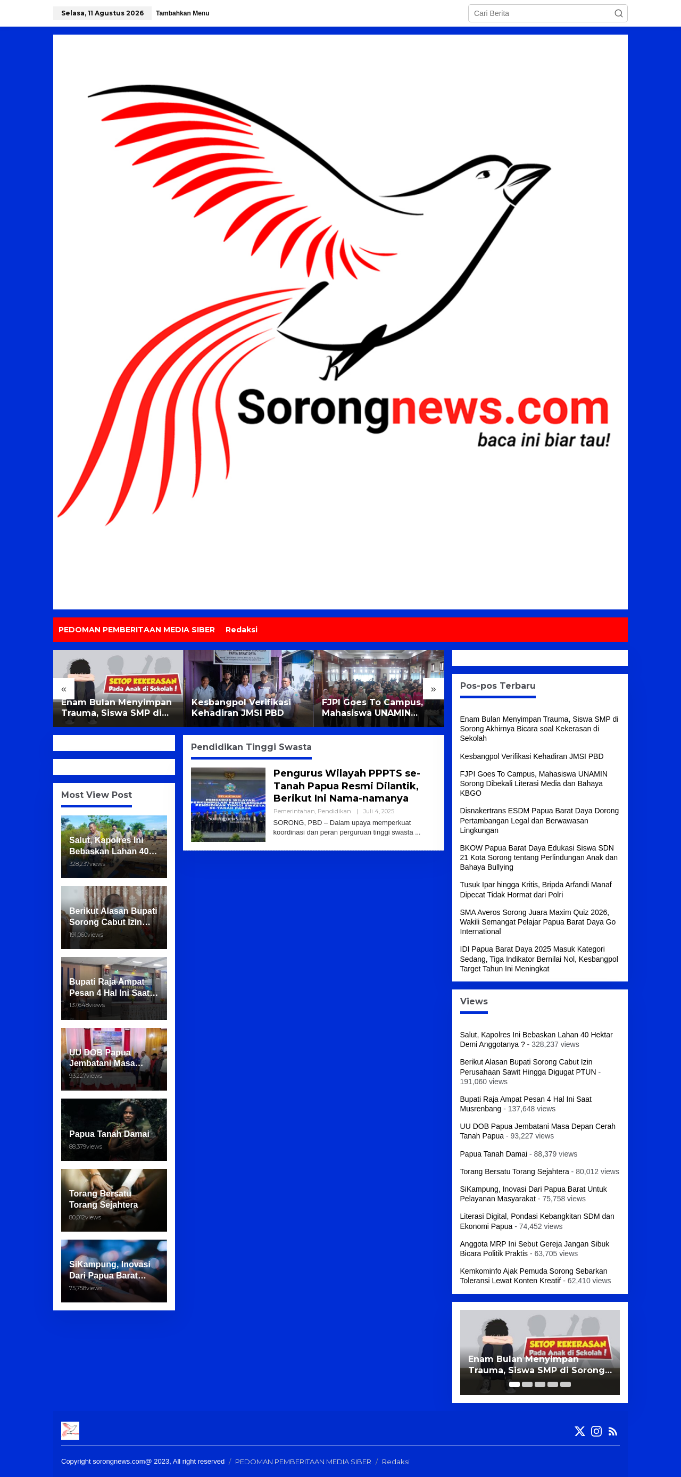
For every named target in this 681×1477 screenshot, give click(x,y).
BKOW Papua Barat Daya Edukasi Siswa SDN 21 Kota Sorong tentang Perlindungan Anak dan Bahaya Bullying (539, 857)
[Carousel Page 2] (527, 1384)
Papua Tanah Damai (494, 1154)
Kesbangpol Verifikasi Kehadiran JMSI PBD (241, 708)
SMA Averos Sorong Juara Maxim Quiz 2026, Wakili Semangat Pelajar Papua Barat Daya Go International (538, 922)
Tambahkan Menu (182, 13)
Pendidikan (334, 811)
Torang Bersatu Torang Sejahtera (514, 1171)
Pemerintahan (294, 811)
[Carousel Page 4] (552, 1384)
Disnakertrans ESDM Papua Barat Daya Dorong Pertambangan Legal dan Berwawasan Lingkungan (539, 820)
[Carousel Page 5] (565, 1384)
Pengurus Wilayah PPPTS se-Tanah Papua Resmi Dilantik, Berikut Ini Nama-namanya (346, 786)
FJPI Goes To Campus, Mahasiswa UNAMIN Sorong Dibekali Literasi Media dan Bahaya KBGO (376, 708)
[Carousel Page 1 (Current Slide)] (514, 1384)
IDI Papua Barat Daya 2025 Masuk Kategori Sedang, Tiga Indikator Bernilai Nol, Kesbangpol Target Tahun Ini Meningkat (539, 958)
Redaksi (396, 1461)
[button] (619, 13)
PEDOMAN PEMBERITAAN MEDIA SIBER (303, 1461)
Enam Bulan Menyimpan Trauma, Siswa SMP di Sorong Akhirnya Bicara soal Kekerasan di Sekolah (116, 708)
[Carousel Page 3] (540, 1384)
